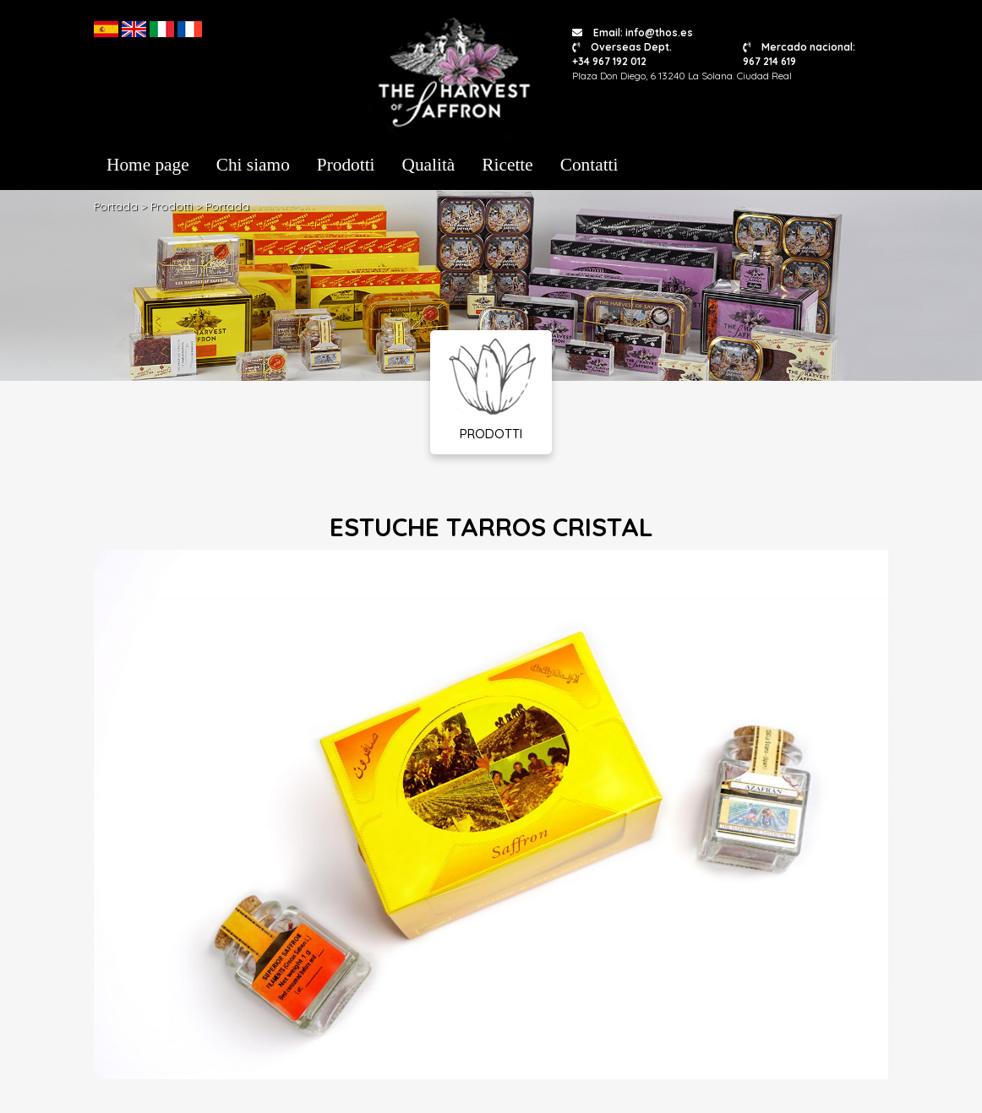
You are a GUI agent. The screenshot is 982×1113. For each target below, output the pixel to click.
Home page (147, 165)
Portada (116, 206)
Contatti (589, 165)
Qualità (429, 165)
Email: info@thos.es (632, 32)
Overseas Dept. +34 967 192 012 (622, 54)
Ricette (507, 165)
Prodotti (346, 165)
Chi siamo (253, 165)
